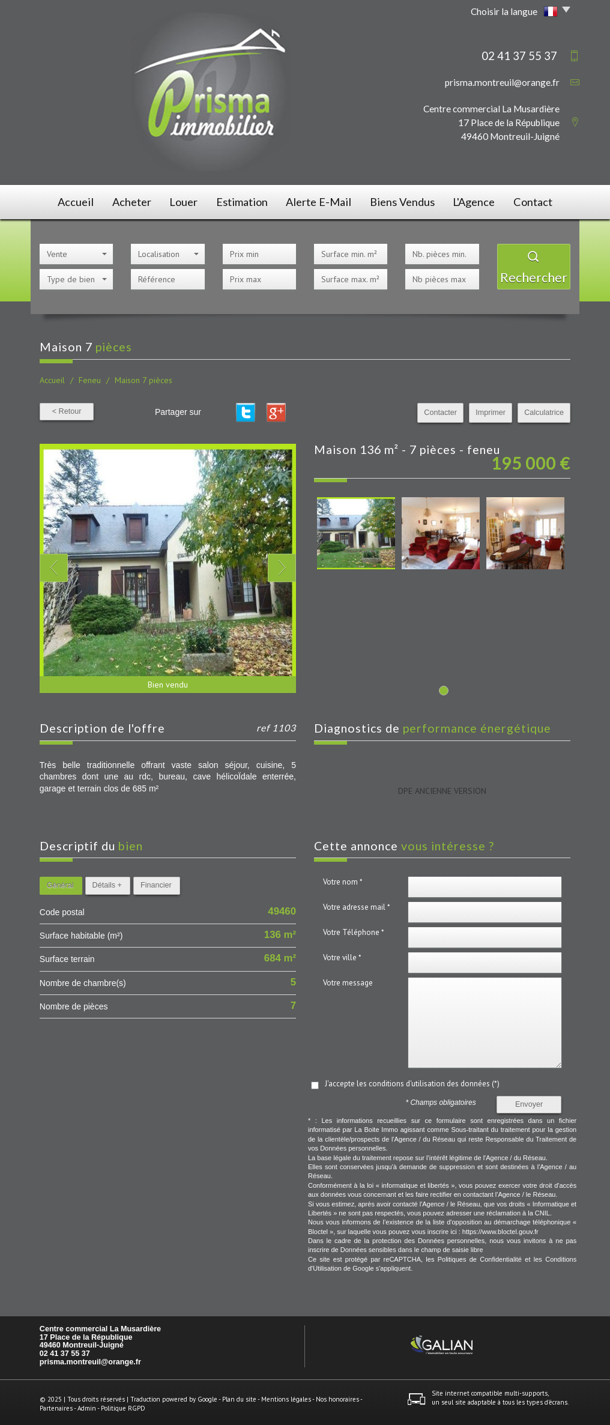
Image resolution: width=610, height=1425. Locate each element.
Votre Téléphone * (353, 929)
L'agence (477, 200)
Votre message (348, 979)
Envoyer (529, 1100)
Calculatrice (544, 409)
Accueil (68, 200)
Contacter (441, 409)
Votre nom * (343, 878)
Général (60, 881)
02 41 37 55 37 (65, 1350)
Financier (156, 881)
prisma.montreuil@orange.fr (502, 82)
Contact (539, 200)
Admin (86, 1404)
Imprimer (491, 409)
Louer (185, 200)
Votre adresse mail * (356, 903)
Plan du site (239, 1395)
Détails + (107, 881)
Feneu (90, 376)
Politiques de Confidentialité (480, 1255)
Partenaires (56, 1404)
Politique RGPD (123, 1404)
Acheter (128, 200)
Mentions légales (286, 1395)
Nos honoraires (337, 1395)
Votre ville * (342, 954)
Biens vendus (403, 200)
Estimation (247, 200)
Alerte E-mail (322, 200)
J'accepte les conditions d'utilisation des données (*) (412, 1080)
